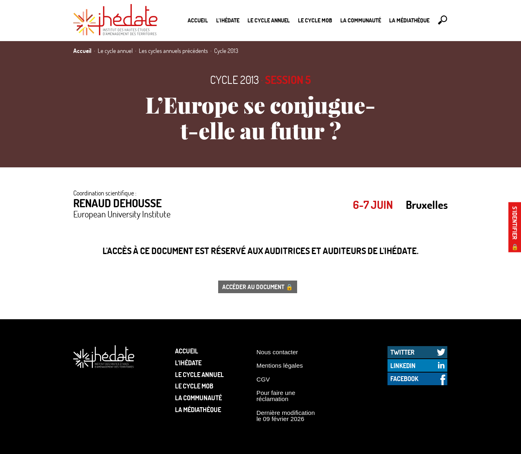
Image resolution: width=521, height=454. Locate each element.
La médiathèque (409, 20)
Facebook (404, 378)
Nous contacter (277, 352)
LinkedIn (403, 365)
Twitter (402, 352)
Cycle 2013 (234, 79)
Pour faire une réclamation (275, 395)
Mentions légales (279, 365)
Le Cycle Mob (315, 20)
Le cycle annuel (268, 20)
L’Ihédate (227, 20)
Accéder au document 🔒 (257, 287)
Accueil (198, 20)
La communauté (360, 20)
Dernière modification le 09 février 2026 (285, 415)
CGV (263, 379)
